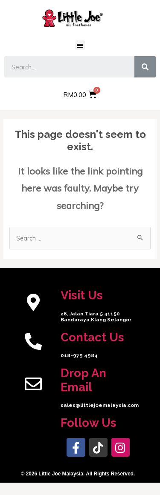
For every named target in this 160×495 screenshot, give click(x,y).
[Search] (145, 66)
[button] (80, 45)
